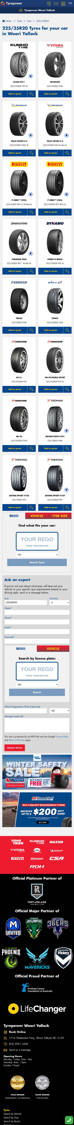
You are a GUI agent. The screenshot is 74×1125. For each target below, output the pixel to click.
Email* (7, 627)
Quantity (53, 598)
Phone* (8, 617)
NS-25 (19, 436)
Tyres (7, 1110)
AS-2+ (19, 377)
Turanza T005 (19, 259)
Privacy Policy (62, 736)
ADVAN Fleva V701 (55, 436)
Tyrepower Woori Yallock (37, 10)
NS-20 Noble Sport (55, 377)
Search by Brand (12, 1121)
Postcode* (9, 637)
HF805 (55, 318)
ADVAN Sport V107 (55, 495)
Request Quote (14, 747)
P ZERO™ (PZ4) (19, 200)
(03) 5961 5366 (18, 1044)
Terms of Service (16, 740)
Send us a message (20, 1050)
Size (6, 598)
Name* (8, 608)
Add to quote (14, 93)
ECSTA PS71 (19, 82)
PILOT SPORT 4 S (19, 141)
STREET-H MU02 (54, 259)
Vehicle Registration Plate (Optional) (22, 706)
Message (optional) (13, 716)
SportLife (55, 82)
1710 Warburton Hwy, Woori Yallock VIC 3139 (36, 1038)
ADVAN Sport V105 (19, 495)
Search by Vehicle (12, 1113)
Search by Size (11, 1117)
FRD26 (19, 318)
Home (6, 21)
